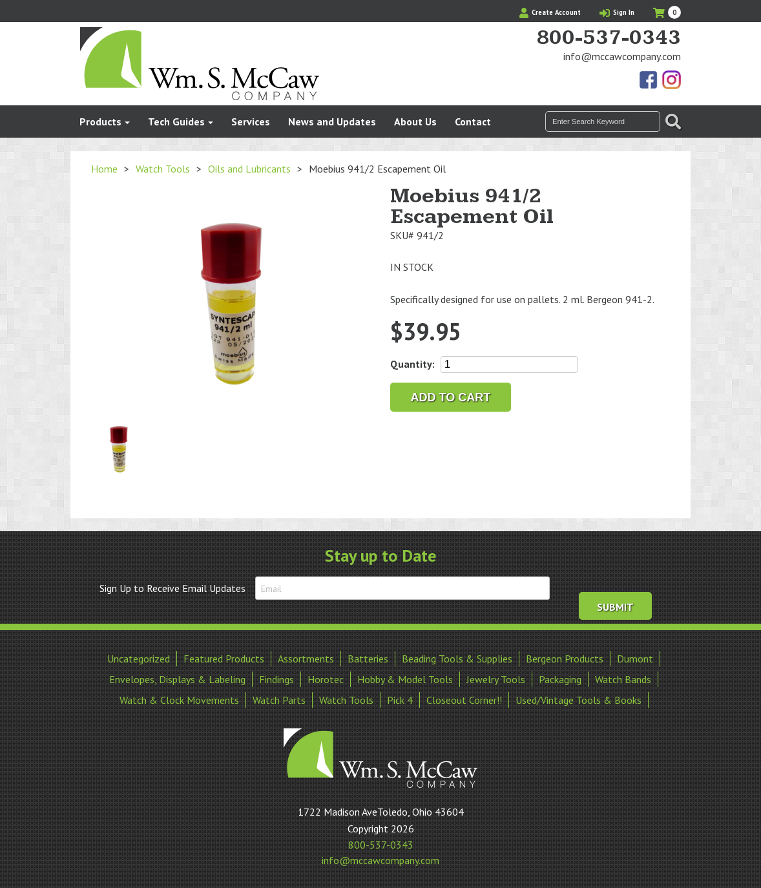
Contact (473, 121)
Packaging (560, 678)
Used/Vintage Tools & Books (578, 699)
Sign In (616, 12)
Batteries (368, 657)
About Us (415, 121)
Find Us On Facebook (649, 81)
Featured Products (223, 657)
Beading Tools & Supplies (457, 657)
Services (250, 121)
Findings (276, 678)
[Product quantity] (509, 364)
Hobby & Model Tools (405, 678)
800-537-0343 (608, 38)
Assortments (306, 657)
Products (100, 121)
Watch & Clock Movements (179, 699)
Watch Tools (163, 168)
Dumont (635, 657)
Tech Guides (176, 121)
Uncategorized (138, 657)
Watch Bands (623, 678)
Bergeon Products (564, 657)
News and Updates (332, 121)
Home (104, 168)
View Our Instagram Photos (671, 81)
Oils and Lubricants (249, 168)
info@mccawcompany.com (622, 56)
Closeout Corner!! (464, 699)
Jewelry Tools (495, 678)
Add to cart (451, 397)
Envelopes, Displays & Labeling (177, 678)
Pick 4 (400, 699)
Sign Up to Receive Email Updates (172, 588)
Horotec (326, 678)
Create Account (550, 12)
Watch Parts (279, 699)
